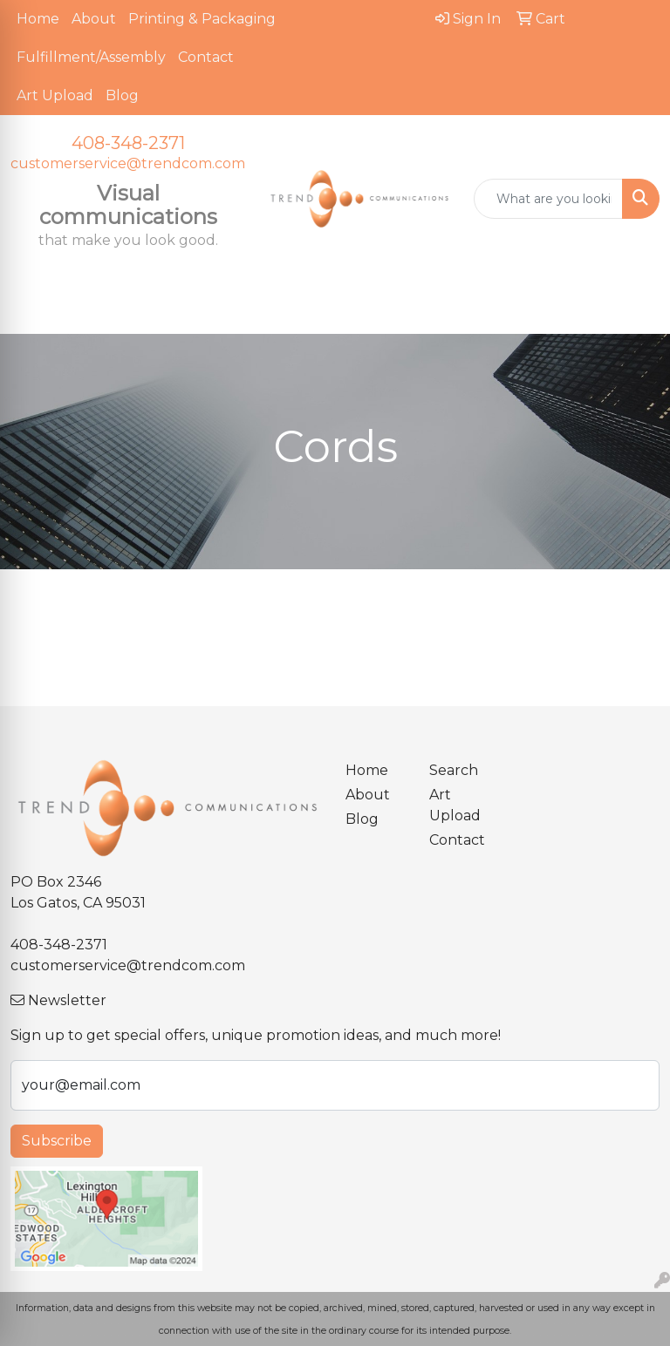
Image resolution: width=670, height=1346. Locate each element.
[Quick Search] (549, 199)
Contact (206, 57)
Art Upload (55, 95)
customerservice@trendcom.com (127, 163)
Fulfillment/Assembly (91, 57)
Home (38, 18)
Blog (122, 95)
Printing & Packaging (202, 18)
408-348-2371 (128, 143)
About (94, 18)
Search (453, 770)
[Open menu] (635, 308)
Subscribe (57, 1140)
